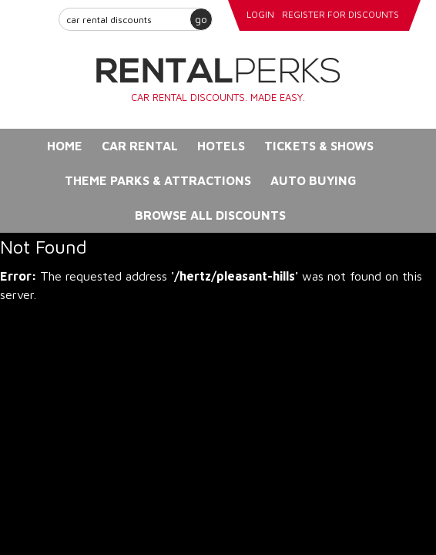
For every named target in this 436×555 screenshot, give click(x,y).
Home (64, 146)
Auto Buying (313, 180)
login (260, 14)
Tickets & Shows (319, 146)
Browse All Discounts (210, 215)
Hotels (221, 146)
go (201, 18)
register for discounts (340, 14)
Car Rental (140, 146)
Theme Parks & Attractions (158, 180)
